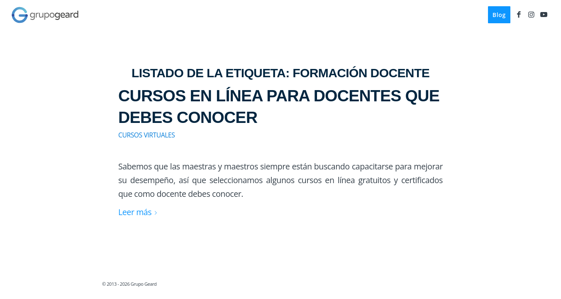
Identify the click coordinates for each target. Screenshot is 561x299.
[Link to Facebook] (518, 14)
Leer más (139, 212)
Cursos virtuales (146, 135)
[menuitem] (499, 14)
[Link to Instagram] (531, 14)
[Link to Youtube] (543, 14)
